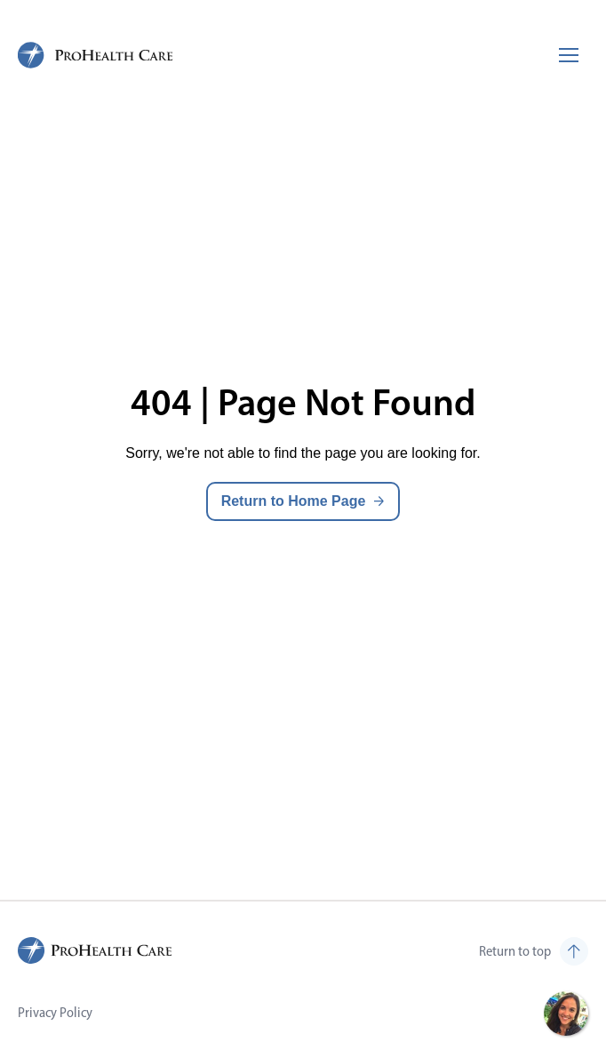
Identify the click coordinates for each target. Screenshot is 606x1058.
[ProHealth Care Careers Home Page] (96, 55)
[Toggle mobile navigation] (568, 55)
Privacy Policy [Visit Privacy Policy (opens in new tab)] (55, 1012)
